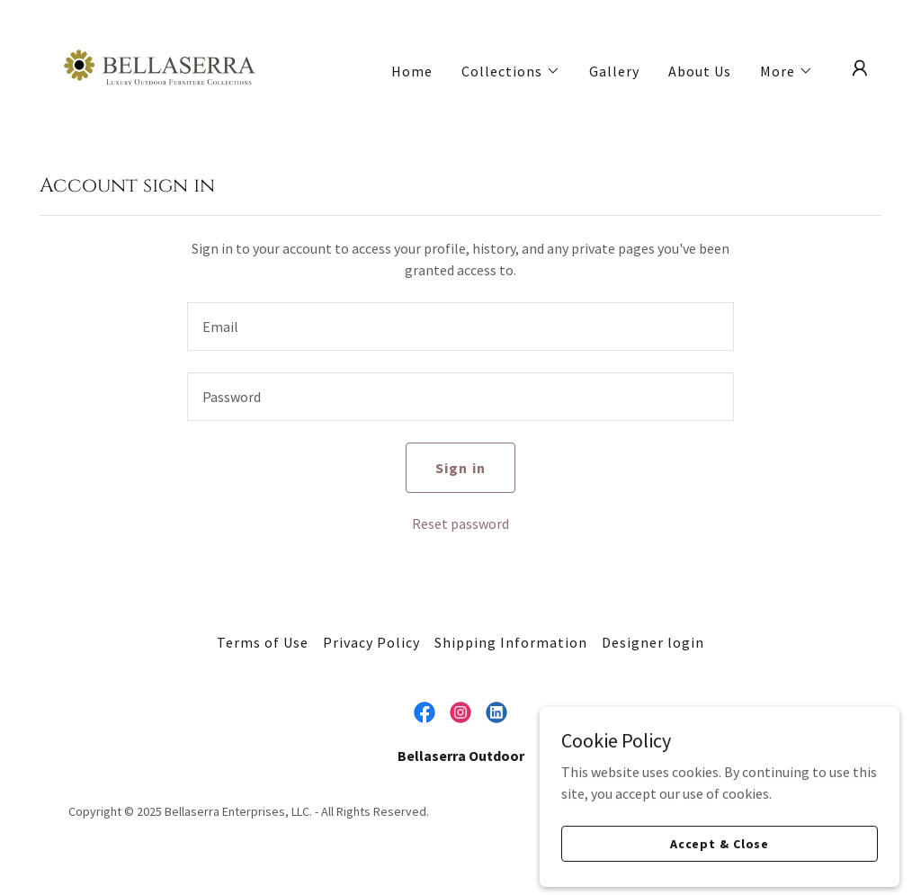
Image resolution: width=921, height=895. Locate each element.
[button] (510, 71)
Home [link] (412, 71)
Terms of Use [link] (262, 642)
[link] (160, 67)
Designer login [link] (653, 642)
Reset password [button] (460, 524)
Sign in (460, 468)
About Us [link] (699, 71)
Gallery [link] (614, 71)
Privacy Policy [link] (371, 642)
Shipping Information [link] (510, 642)
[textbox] (460, 326)
